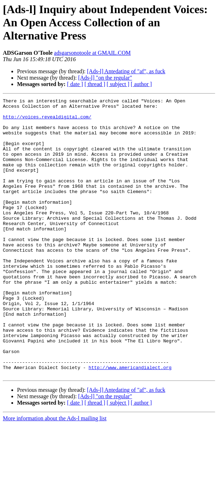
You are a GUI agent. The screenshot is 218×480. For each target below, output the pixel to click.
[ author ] (141, 84)
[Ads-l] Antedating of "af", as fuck (126, 71)
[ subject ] (118, 84)
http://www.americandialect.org (130, 421)
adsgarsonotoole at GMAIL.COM (92, 53)
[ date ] (75, 84)
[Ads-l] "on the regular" (105, 78)
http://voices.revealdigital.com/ (47, 121)
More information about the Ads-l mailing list (54, 474)
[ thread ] (94, 84)
